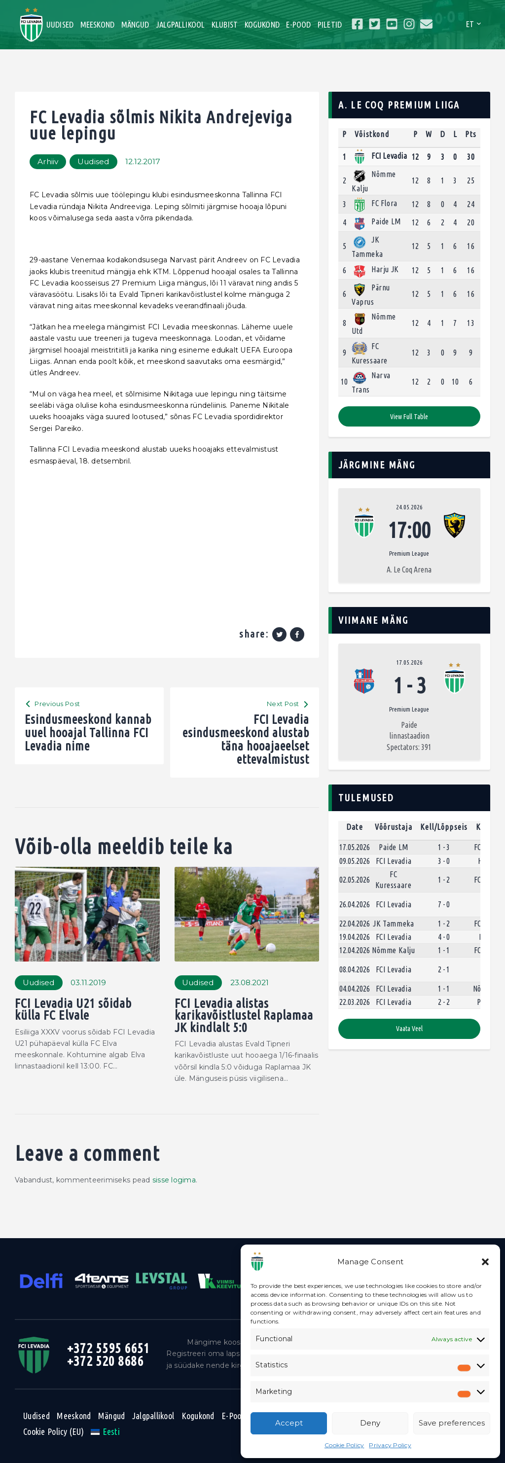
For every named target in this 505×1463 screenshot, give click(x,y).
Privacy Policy (390, 1445)
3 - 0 (444, 860)
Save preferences (452, 1422)
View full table (409, 417)
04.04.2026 (354, 988)
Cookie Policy (344, 1445)
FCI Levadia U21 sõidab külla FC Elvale (73, 1010)
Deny (370, 1422)
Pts (470, 134)
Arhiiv (47, 161)
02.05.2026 (354, 879)
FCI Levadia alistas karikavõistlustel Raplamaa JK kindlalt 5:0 (244, 1016)
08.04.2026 (354, 969)
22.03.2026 (354, 1002)
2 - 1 (444, 969)
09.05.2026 (354, 860)
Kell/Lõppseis (444, 826)
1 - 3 (444, 847)
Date (354, 826)
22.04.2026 (354, 923)
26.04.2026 (354, 904)
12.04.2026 (354, 950)
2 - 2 (444, 1002)
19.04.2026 (354, 936)
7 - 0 (444, 904)
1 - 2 (444, 879)
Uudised (93, 161)
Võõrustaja (393, 826)
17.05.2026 (409, 662)
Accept (289, 1422)
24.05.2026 (409, 506)
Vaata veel (409, 1029)
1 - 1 (444, 950)
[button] (485, 1262)
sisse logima (174, 1180)
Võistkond (372, 134)
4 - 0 (444, 936)
